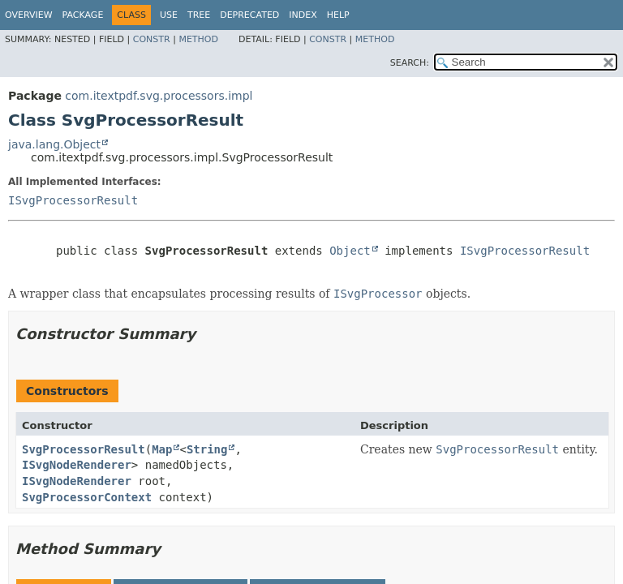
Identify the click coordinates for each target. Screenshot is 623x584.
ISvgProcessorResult (73, 200)
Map (162, 449)
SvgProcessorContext (87, 497)
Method (198, 39)
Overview (29, 15)
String (207, 449)
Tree (198, 15)
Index (302, 15)
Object (350, 250)
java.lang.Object (54, 144)
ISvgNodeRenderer (76, 464)
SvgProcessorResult (83, 449)
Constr (151, 39)
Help (338, 15)
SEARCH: (409, 63)
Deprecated (249, 15)
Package (83, 15)
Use (169, 15)
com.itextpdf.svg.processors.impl (158, 95)
